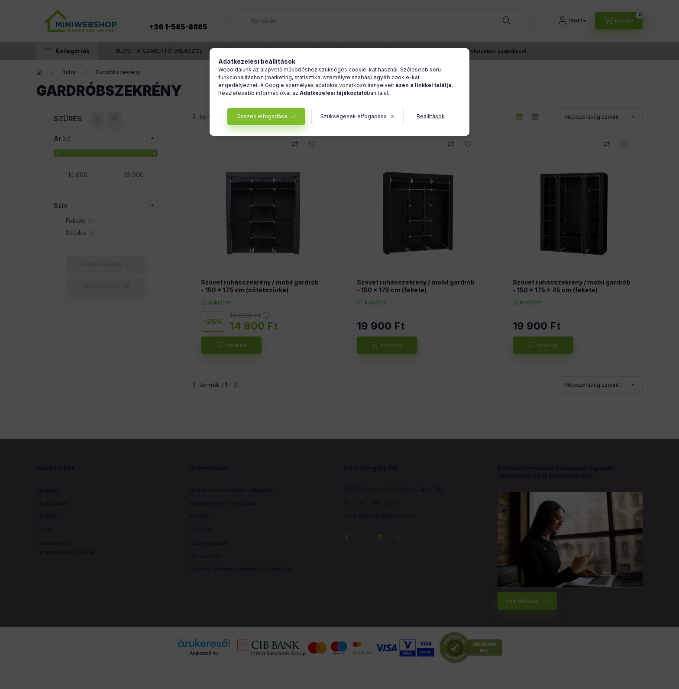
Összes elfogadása (261, 116)
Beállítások (431, 116)
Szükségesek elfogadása (353, 116)
